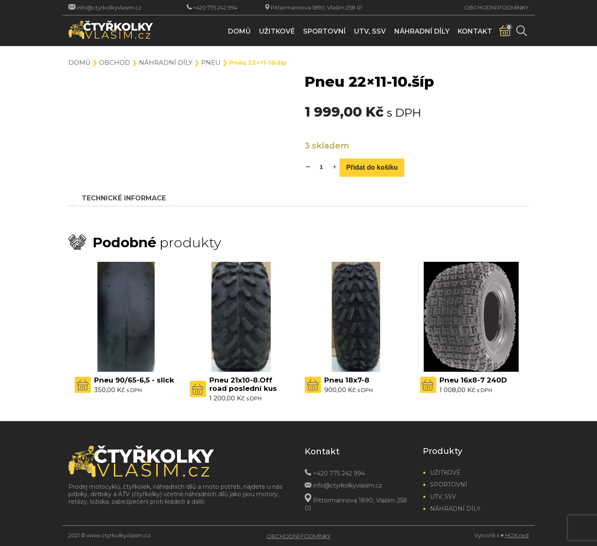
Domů (239, 31)
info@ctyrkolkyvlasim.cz (109, 7)
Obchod (114, 62)
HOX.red (517, 535)
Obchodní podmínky (496, 7)
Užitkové (277, 31)
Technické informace (124, 198)
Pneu (211, 62)
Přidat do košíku (372, 167)
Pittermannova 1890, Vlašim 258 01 (316, 7)
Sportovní (324, 31)
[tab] (124, 198)
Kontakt (475, 31)
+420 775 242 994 (215, 7)
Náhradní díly (421, 31)
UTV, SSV (370, 31)
